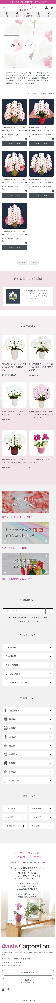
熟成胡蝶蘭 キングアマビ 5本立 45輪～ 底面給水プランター (41, 366)
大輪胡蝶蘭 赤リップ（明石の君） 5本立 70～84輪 (41, 181)
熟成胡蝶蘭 (23, 617)
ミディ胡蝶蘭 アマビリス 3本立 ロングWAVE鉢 (14, 413)
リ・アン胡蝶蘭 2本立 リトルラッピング (41, 461)
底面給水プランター (26, 621)
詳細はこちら (14, 143)
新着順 (52, 93)
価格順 (43, 93)
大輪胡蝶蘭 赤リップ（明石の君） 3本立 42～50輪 (14, 129)
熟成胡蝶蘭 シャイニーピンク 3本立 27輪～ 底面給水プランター (41, 414)
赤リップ (45, 617)
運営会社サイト (28, 972)
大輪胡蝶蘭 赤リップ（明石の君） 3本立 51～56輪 (14, 233)
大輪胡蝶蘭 (34, 617)
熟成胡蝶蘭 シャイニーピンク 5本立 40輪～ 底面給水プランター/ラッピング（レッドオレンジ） (22, 294)
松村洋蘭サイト (28, 981)
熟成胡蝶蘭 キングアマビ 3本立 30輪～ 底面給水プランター (14, 366)
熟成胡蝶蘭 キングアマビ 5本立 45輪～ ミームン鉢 (14, 461)
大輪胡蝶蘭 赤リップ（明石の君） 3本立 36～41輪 (41, 129)
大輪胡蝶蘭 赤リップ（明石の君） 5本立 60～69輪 (14, 181)
